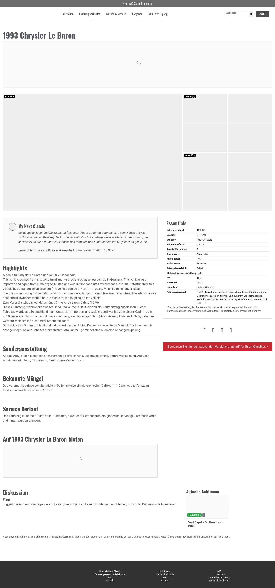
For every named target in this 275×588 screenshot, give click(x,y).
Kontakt (110, 580)
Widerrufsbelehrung (219, 580)
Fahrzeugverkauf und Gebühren (110, 574)
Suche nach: (231, 13)
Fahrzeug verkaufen (89, 14)
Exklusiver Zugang (157, 14)
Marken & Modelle (164, 574)
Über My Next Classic (110, 571)
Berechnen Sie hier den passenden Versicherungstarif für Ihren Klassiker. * (217, 346)
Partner (164, 580)
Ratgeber (137, 14)
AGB (219, 571)
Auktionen (165, 571)
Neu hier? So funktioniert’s (137, 3)
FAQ (110, 577)
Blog (164, 577)
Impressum (219, 574)
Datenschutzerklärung (219, 577)
